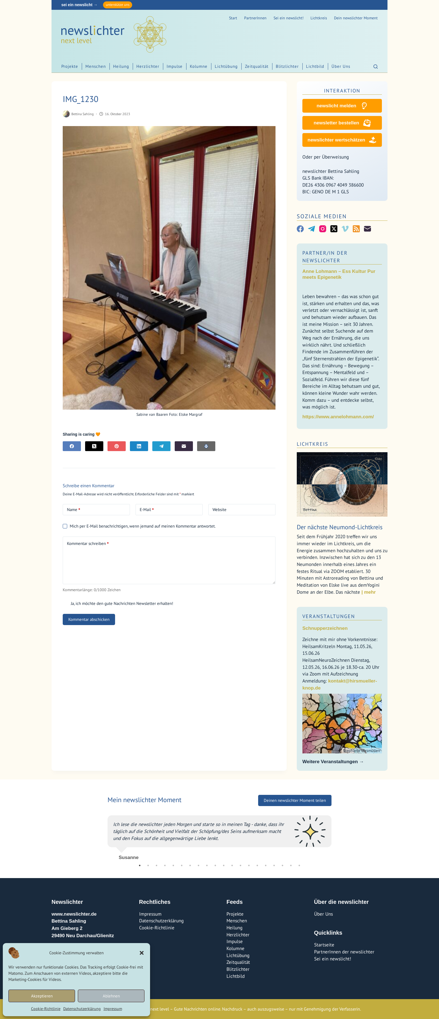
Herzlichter (147, 66)
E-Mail (147, 510)
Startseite (324, 945)
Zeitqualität (256, 66)
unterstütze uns (117, 4)
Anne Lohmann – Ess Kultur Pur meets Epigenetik (338, 274)
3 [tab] (156, 865)
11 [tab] (223, 865)
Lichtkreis (318, 17)
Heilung (121, 66)
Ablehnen (111, 996)
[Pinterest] (117, 446)
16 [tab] (265, 865)
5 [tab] (173, 865)
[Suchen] (375, 66)
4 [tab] (165, 865)
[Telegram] (161, 446)
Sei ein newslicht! (288, 17)
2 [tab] (148, 865)
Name (73, 510)
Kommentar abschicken (88, 619)
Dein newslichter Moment (356, 17)
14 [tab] (249, 865)
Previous (103, 835)
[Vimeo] (345, 228)
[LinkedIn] (139, 446)
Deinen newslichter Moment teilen (295, 800)
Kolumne (198, 66)
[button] (141, 953)
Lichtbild (315, 66)
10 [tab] (215, 865)
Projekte (69, 66)
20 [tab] (299, 865)
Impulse (175, 66)
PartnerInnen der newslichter (344, 952)
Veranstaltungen (328, 616)
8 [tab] (198, 865)
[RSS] (356, 228)
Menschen (95, 66)
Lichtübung (226, 66)
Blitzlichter (287, 66)
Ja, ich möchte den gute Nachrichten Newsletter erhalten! (118, 603)
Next (335, 835)
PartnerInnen (255, 17)
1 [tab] (140, 865)
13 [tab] (240, 865)
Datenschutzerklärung (82, 1008)
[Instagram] (322, 228)
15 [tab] (257, 865)
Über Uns (340, 66)
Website (219, 509)
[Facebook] (72, 446)
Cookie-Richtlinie (45, 1008)
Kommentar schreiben (88, 543)
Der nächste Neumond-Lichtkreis (339, 527)
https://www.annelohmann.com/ (338, 416)
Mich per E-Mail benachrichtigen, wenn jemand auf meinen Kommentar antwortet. (139, 526)
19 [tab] (291, 865)
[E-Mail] (184, 446)
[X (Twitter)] (94, 446)
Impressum (113, 1008)
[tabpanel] (219, 835)
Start (233, 17)
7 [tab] (190, 865)
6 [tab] (182, 865)
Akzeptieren (42, 996)
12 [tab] (232, 865)
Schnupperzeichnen (325, 628)
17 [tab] (274, 865)
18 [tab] (282, 865)
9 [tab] (207, 865)
